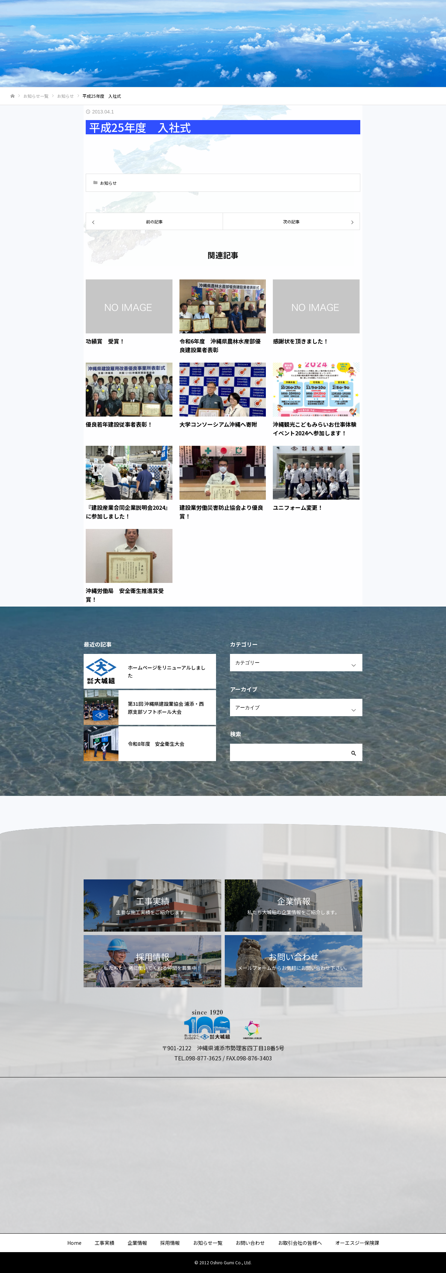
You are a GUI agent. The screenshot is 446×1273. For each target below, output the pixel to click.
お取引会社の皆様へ (354, 17)
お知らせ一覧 (263, 17)
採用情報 (226, 17)
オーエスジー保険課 (411, 17)
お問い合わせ (305, 17)
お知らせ (108, 183)
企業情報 (194, 17)
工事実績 (162, 17)
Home (133, 17)
